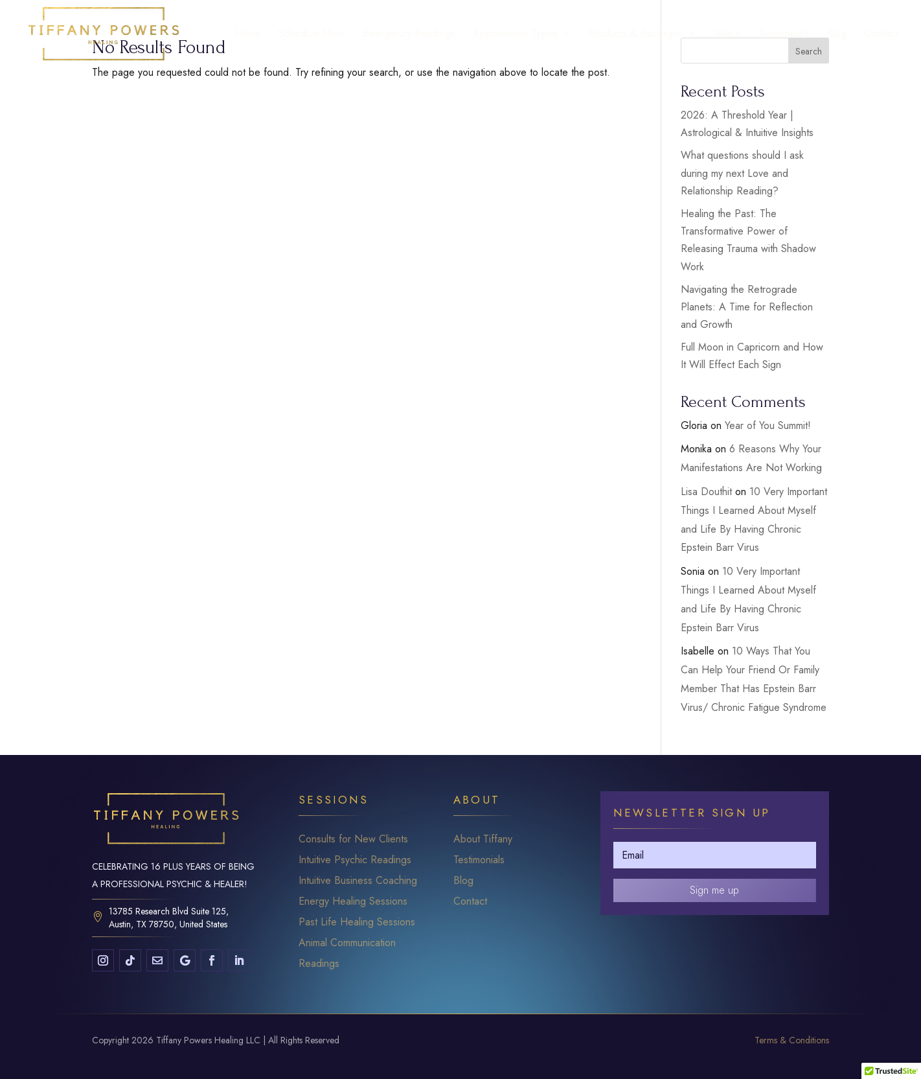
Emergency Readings (409, 35)
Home (247, 35)
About (727, 35)
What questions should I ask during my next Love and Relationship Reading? (742, 173)
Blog (836, 35)
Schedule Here (312, 35)
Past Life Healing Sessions (357, 921)
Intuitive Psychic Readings (355, 859)
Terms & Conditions (792, 1040)
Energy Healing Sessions (353, 901)
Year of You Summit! (768, 425)
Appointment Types (515, 35)
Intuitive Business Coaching (358, 880)
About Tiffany (482, 838)
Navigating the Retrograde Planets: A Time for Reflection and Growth (747, 307)
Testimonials (783, 35)
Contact (881, 35)
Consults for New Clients (353, 838)
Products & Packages (635, 35)
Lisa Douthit (706, 491)
